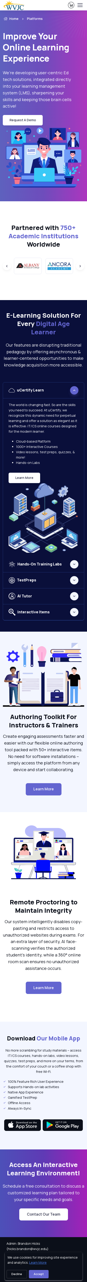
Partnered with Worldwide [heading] (43, 235)
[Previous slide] (7, 266)
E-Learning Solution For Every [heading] (43, 323)
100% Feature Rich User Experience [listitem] (33, 1081)
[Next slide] (80, 266)
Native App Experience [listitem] (23, 1092)
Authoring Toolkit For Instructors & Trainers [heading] (43, 721)
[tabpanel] (43, 469)
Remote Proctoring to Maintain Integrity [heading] (43, 906)
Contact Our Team (43, 1214)
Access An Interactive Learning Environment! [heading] (43, 1169)
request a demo (23, 120)
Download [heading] (43, 1038)
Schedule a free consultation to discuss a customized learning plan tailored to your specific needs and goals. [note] (43, 1192)
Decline (16, 1274)
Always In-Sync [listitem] (17, 1108)
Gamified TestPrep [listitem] (20, 1097)
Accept (39, 1274)
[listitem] (41, 19)
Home (11, 19)
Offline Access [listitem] (16, 1103)
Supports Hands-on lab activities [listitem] (31, 1087)
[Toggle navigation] (79, 5)
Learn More (27, 478)
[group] (28, 266)
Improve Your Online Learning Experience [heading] (36, 47)
